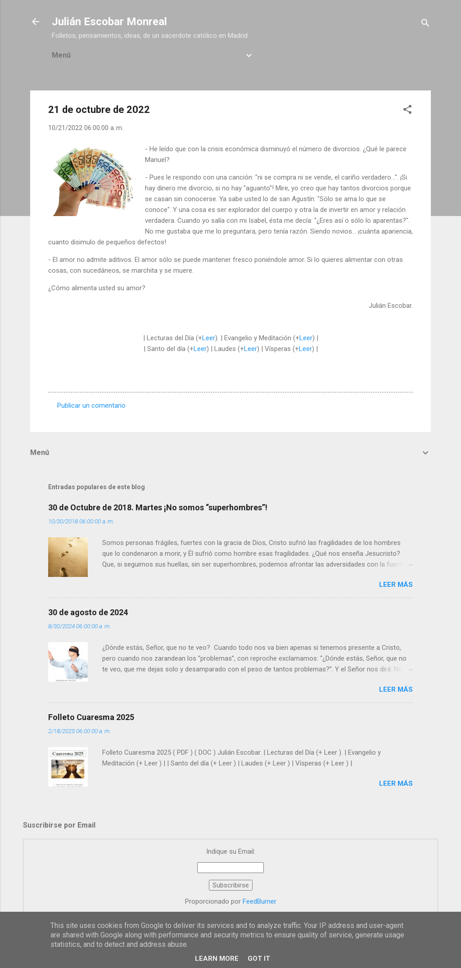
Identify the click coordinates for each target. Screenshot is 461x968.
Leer (208, 338)
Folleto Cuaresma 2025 (91, 717)
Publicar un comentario (91, 405)
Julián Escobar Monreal (109, 21)
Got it (259, 958)
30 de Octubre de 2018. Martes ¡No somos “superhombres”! (157, 507)
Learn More (217, 958)
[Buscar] (425, 24)
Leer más (396, 585)
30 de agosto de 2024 (88, 612)
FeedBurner (259, 901)
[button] (407, 111)
